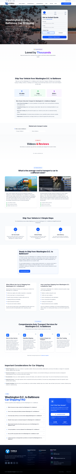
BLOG (56, 3)
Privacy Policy (61, 471)
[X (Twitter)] (12, 1)
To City (44, 25)
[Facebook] (10, 1)
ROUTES (51, 3)
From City (44, 21)
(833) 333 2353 (49, 19)
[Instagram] (6, 1)
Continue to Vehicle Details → (54, 37)
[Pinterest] (14, 1)
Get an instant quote (24, 271)
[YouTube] (8, 1)
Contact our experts (45, 355)
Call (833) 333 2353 (61, 414)
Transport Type (45, 30)
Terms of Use (68, 471)
